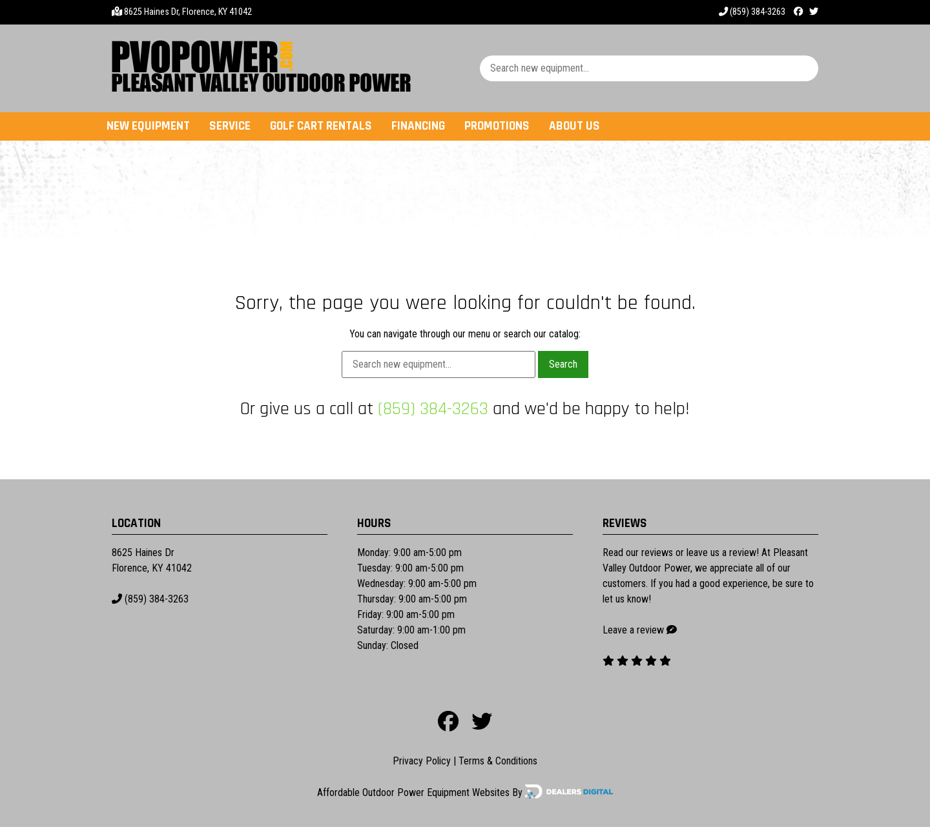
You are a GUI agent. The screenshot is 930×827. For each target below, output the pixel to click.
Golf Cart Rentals (321, 126)
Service (230, 126)
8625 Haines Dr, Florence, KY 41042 (188, 11)
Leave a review (633, 630)
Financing (418, 126)
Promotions (497, 126)
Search (563, 364)
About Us (574, 126)
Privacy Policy (422, 761)
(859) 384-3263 (752, 11)
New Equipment (148, 126)
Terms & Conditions (498, 761)
